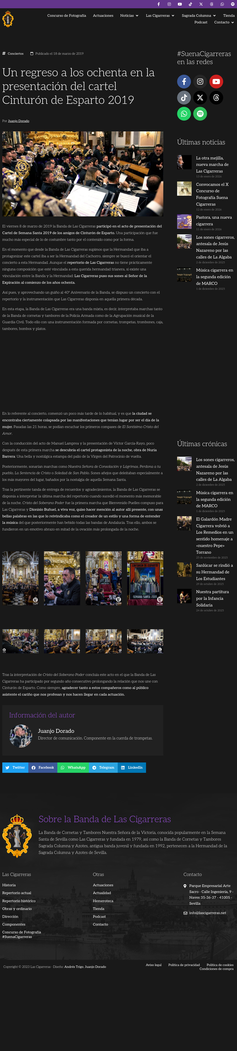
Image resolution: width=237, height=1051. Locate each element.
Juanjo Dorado (18, 121)
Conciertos (15, 54)
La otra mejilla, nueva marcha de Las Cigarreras (212, 165)
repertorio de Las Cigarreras (90, 263)
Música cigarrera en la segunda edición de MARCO (214, 277)
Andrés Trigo (73, 967)
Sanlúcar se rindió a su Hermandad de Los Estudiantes (214, 572)
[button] (130, 15)
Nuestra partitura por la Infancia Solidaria (212, 598)
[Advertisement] (205, 367)
